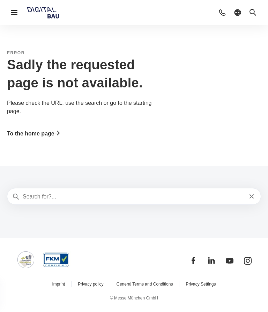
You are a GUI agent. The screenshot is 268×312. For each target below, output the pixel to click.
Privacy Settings (201, 284)
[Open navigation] (14, 12)
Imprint (58, 284)
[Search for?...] (133, 197)
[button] (222, 12)
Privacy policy (90, 284)
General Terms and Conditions (145, 284)
